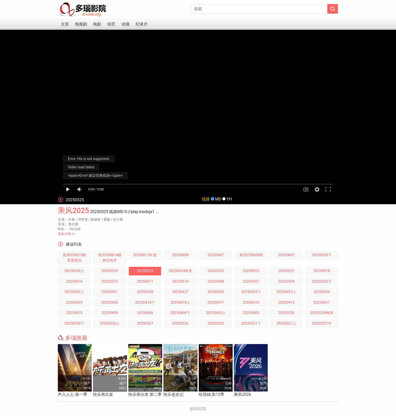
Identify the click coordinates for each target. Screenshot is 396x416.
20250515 (110, 281)
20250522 (251, 271)
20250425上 (286, 292)
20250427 (180, 292)
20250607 (216, 255)
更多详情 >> (66, 234)
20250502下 (322, 281)
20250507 (251, 281)
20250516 (74, 281)
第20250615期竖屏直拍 (74, 258)
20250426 (216, 292)
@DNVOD (198, 408)
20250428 (145, 292)
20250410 (74, 313)
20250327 (145, 323)
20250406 (145, 313)
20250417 (216, 302)
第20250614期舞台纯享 (109, 258)
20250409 (110, 313)
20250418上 (180, 302)
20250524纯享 (180, 271)
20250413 (251, 302)
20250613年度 (145, 255)
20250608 (180, 255)
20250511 (145, 281)
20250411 (322, 302)
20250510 (180, 281)
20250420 (110, 302)
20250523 (216, 271)
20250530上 (74, 271)
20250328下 (74, 323)
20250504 (286, 281)
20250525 (145, 271)
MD (218, 199)
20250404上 (216, 313)
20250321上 (286, 323)
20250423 (74, 302)
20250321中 (322, 323)
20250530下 (322, 255)
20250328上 (110, 323)
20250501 (110, 292)
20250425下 (251, 292)
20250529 (110, 271)
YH (229, 199)
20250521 (286, 271)
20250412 (286, 302)
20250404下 (180, 313)
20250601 (286, 255)
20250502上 (74, 292)
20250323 (216, 323)
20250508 (216, 281)
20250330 (286, 313)
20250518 (322, 271)
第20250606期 (251, 255)
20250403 (251, 313)
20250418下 (145, 302)
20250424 (322, 292)
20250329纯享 (322, 313)
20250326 (180, 323)
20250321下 (251, 323)
